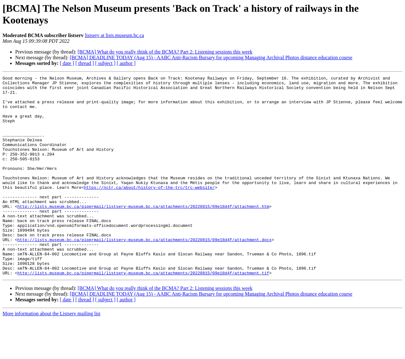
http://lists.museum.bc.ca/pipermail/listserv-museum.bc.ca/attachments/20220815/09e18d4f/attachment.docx (144, 273)
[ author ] (126, 63)
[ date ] (67, 63)
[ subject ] (105, 63)
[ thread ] (84, 63)
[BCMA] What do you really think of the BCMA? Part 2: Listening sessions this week (165, 51)
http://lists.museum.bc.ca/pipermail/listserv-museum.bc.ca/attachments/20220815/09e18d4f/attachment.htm (143, 233)
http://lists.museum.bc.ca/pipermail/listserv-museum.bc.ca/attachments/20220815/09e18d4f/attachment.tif (143, 313)
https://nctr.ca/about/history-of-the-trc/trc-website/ (149, 210)
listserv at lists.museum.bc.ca (114, 35)
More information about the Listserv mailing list (51, 353)
